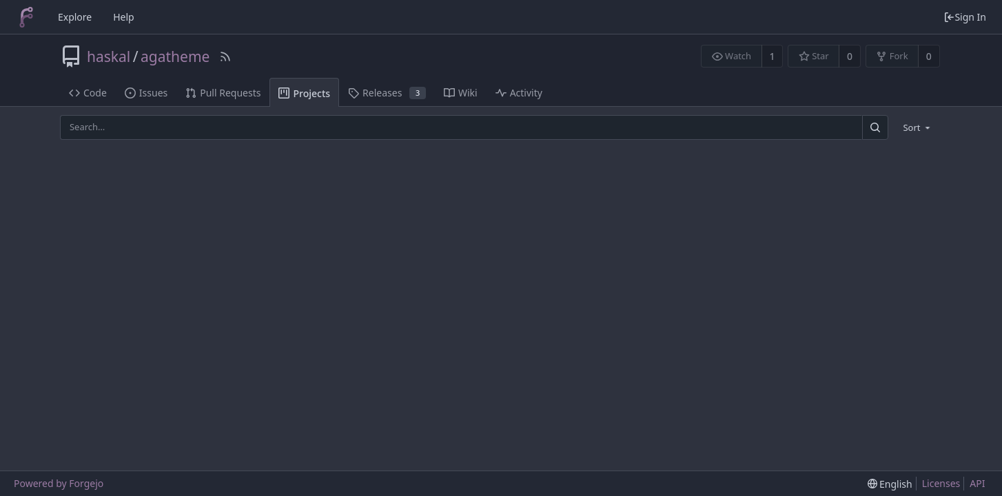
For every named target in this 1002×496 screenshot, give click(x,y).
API (977, 483)
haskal (108, 56)
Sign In (964, 16)
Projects (304, 93)
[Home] (26, 17)
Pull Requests (222, 92)
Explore (75, 16)
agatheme (175, 56)
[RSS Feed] (225, 56)
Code (88, 92)
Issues (146, 92)
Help (123, 16)
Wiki (461, 92)
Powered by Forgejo (58, 483)
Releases (387, 92)
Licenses (941, 483)
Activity (518, 92)
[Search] (875, 127)
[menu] (917, 127)
